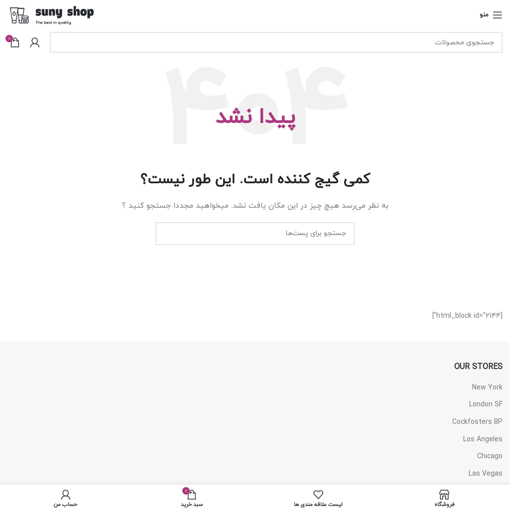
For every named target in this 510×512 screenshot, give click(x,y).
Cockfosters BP (477, 422)
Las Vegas (486, 474)
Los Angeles (483, 439)
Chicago (490, 456)
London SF (486, 404)
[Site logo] (52, 14)
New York (487, 387)
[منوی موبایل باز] (491, 15)
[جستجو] (276, 42)
